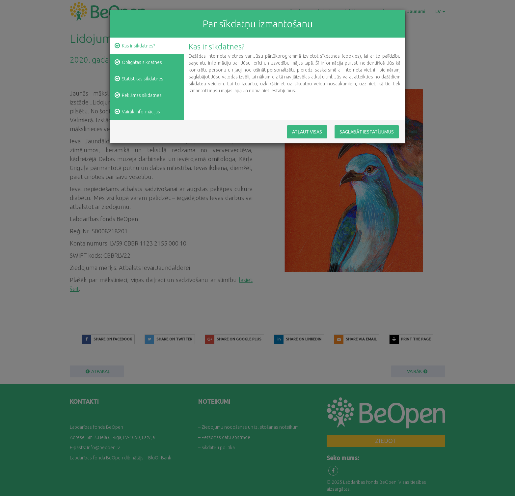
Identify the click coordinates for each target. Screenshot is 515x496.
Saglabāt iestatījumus (366, 131)
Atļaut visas (307, 131)
